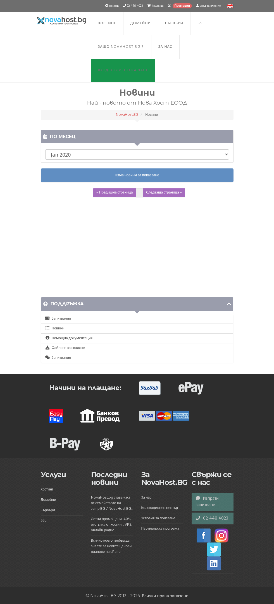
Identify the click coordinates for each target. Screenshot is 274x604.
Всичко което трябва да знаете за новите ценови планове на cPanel (111, 546)
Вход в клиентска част (123, 70)
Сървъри (174, 23)
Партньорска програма (160, 528)
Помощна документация (69, 338)
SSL (201, 23)
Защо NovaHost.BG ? (121, 47)
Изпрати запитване (207, 502)
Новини (55, 328)
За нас (165, 47)
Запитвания (58, 318)
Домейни (140, 23)
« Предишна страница (114, 192)
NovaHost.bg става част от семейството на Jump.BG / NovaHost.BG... (112, 503)
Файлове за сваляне (65, 348)
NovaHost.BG (127, 115)
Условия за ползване (158, 518)
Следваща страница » (164, 192)
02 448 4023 (212, 518)
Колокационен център (159, 508)
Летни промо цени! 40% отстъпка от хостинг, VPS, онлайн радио (111, 525)
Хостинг (107, 23)
